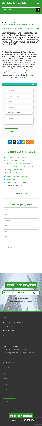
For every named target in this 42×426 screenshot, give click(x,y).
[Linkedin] (10, 142)
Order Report (21, 193)
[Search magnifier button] (38, 10)
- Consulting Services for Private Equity (16, 349)
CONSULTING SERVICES (11, 346)
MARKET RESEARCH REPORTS (13, 322)
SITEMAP (6, 335)
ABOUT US (6, 318)
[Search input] (19, 9)
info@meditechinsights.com (21, 302)
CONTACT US (7, 326)
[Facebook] (19, 142)
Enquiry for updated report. (16, 77)
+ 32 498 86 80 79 (21, 298)
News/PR (11, 22)
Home (4, 22)
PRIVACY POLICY (8, 331)
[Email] (23, 142)
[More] (32, 142)
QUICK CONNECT (9, 363)
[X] (14, 142)
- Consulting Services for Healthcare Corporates (19, 353)
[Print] (28, 142)
